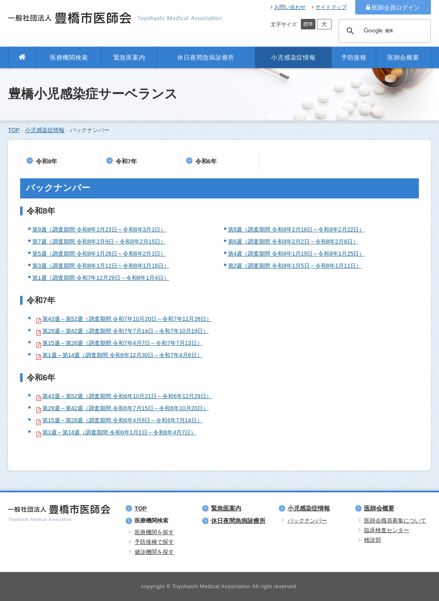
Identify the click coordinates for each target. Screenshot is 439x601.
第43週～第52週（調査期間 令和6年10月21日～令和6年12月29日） (127, 396)
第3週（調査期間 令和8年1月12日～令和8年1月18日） (100, 265)
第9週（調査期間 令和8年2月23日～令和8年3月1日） (99, 229)
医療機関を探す (154, 532)
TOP (14, 130)
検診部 (372, 540)
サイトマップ (329, 7)
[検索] (383, 31)
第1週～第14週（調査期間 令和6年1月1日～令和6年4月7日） (119, 432)
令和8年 (46, 161)
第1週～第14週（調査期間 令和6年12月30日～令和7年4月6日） (122, 355)
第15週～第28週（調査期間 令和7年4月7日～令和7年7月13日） (122, 343)
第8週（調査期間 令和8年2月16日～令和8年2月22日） (296, 229)
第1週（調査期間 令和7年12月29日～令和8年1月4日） (100, 278)
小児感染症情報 (293, 57)
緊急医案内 (129, 57)
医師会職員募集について (395, 520)
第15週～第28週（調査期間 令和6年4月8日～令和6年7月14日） (122, 420)
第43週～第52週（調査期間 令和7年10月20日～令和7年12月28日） (127, 319)
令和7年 (126, 161)
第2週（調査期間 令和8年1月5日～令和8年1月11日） (295, 265)
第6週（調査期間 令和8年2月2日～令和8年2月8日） (293, 241)
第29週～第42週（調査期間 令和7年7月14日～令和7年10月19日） (125, 331)
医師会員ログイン (393, 7)
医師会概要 (403, 57)
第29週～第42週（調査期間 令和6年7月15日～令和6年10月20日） (125, 408)
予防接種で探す (154, 542)
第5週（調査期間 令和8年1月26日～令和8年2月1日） (99, 253)
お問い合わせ (288, 7)
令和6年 (206, 161)
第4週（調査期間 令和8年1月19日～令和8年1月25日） (296, 253)
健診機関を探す (154, 552)
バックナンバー (307, 520)
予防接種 (354, 57)
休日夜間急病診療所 (205, 57)
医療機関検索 (69, 57)
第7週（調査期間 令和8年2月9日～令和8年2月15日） (99, 241)
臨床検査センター (386, 530)
